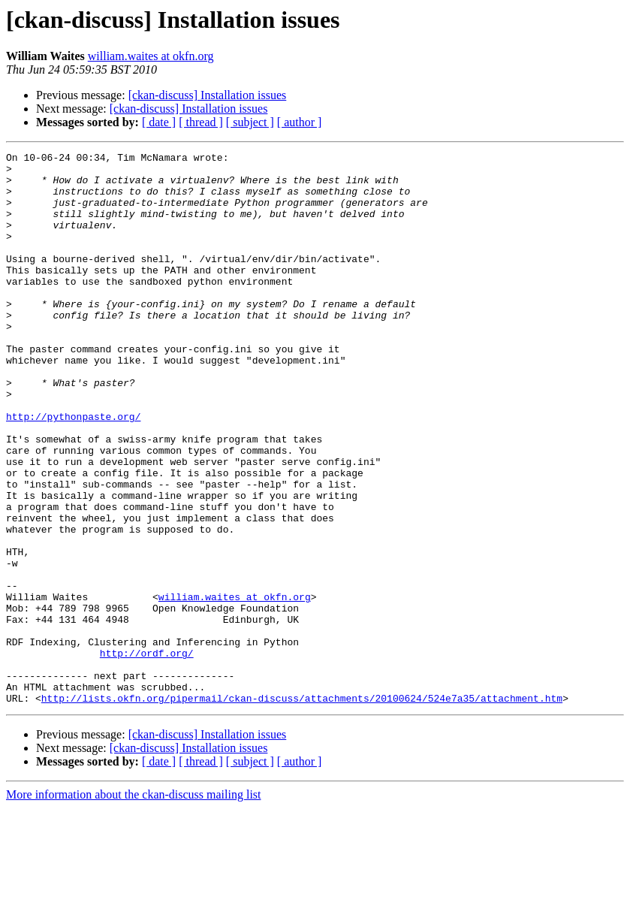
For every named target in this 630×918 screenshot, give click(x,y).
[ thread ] (201, 122)
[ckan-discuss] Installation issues (207, 95)
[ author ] (299, 122)
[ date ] (159, 122)
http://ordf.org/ (147, 754)
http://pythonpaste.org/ (73, 470)
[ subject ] (250, 122)
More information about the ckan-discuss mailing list (133, 904)
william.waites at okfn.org (151, 56)
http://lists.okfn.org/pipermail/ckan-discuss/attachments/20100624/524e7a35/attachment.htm (301, 808)
